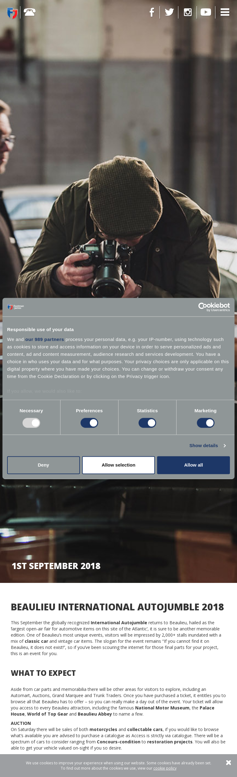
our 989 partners (44, 339)
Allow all (193, 465)
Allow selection (118, 465)
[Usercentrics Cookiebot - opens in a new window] (203, 307)
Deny (43, 465)
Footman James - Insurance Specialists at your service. (12, 13)
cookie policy (165, 768)
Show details (203, 445)
